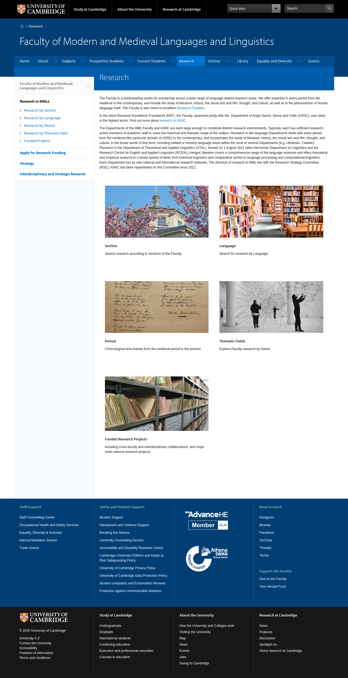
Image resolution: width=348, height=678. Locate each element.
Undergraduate (110, 626)
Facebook (266, 533)
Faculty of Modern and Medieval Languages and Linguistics (46, 88)
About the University (134, 9)
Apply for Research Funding (43, 152)
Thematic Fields (232, 341)
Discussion (267, 638)
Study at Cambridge (90, 9)
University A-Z (30, 638)
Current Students (152, 61)
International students (115, 638)
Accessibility (28, 648)
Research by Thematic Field (45, 133)
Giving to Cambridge (194, 663)
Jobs (182, 657)
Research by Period (39, 125)
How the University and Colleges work (206, 626)
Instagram (266, 517)
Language (227, 245)
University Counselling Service (122, 540)
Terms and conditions (35, 658)
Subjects (69, 61)
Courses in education (115, 657)
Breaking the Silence (114, 533)
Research (36, 26)
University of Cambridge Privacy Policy (128, 568)
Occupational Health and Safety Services (49, 525)
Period (110, 341)
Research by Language (42, 117)
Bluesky (265, 525)
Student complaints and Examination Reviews (133, 583)
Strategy (27, 163)
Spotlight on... (269, 644)
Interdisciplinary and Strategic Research (52, 173)
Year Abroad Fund (272, 586)
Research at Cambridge (182, 9)
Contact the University (35, 643)
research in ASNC (173, 120)
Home (22, 26)
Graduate (106, 632)
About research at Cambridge (280, 651)
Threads (265, 548)
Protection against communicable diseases (130, 591)
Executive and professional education (127, 651)
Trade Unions (29, 548)
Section (111, 245)
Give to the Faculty (273, 579)
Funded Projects (37, 140)
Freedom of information (36, 653)
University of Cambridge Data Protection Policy (133, 576)
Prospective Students (106, 61)
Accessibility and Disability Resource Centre (131, 548)
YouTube (265, 540)
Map (182, 638)
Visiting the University (195, 632)
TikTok (264, 555)
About (43, 61)
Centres (214, 61)
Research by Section (40, 110)
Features (265, 632)
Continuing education (115, 644)
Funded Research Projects (126, 439)
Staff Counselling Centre (37, 517)
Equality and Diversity (274, 61)
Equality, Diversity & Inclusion (41, 533)
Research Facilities (190, 108)
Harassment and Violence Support (124, 525)
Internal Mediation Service (38, 540)
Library (242, 61)
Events (314, 61)
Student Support (111, 517)
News (183, 644)
